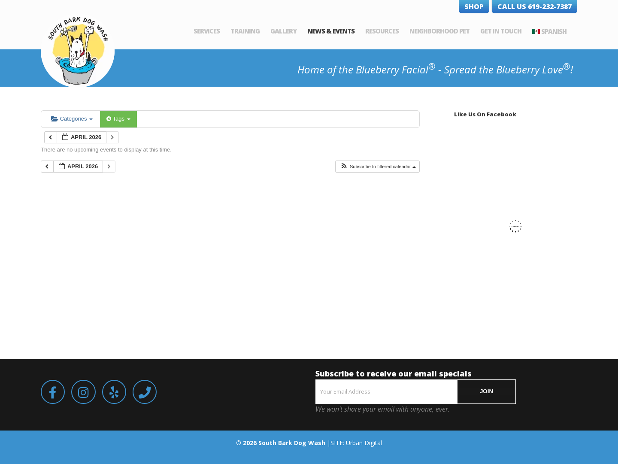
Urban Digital (364, 443)
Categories (72, 118)
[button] (378, 167)
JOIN (486, 391)
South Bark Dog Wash (291, 443)
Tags (118, 118)
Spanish (553, 31)
